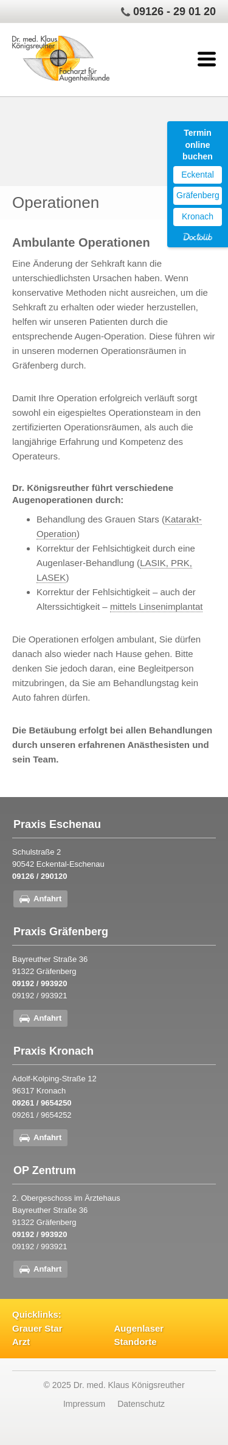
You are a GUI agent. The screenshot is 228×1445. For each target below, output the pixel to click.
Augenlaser (139, 1328)
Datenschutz (141, 1404)
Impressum (84, 1404)
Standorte (135, 1342)
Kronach (197, 216)
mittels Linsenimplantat (156, 606)
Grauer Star (37, 1328)
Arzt (21, 1342)
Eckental (197, 174)
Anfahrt (47, 898)
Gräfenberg (197, 195)
